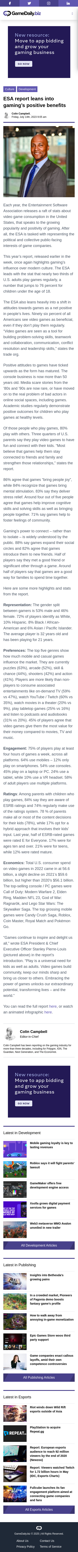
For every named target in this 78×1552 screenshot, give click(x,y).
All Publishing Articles (39, 1377)
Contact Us (47, 1540)
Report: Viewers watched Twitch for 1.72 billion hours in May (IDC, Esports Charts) (52, 1472)
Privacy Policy (25, 1546)
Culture (9, 89)
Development (27, 89)
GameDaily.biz (22, 1533)
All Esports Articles (39, 1509)
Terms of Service (51, 1546)
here (53, 1006)
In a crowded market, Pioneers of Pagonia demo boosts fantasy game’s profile (51, 1299)
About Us (22, 1540)
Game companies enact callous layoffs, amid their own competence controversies (51, 1360)
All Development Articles (39, 1245)
